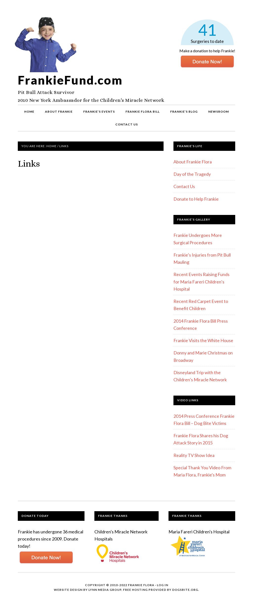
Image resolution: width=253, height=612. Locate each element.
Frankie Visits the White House (203, 340)
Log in (162, 585)
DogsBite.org (185, 590)
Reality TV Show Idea (193, 455)
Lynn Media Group (104, 590)
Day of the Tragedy (192, 174)
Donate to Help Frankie (196, 199)
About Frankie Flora (192, 161)
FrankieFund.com (70, 80)
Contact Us (184, 186)
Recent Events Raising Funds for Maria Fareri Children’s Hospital (201, 282)
